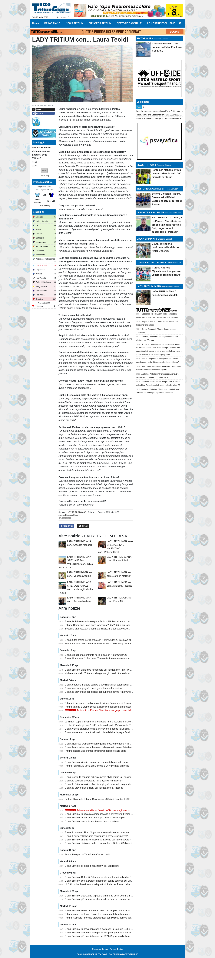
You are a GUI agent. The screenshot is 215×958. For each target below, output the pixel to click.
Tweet (83, 526)
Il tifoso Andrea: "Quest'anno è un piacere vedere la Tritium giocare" (166, 271)
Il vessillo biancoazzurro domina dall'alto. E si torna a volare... (97, 628)
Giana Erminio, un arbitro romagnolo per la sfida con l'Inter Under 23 (101, 670)
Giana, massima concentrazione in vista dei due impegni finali (97, 732)
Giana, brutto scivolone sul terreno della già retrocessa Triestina (98, 747)
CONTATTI (128, 954)
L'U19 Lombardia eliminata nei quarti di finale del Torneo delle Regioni (102, 884)
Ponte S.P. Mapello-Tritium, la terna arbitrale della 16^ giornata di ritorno (103, 643)
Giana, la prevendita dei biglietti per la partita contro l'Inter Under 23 (100, 692)
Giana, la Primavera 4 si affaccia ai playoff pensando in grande (98, 784)
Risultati (44, 175)
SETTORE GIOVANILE (148, 188)
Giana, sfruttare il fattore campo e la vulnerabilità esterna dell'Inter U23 (102, 684)
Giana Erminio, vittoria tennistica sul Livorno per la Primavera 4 (98, 839)
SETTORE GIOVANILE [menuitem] (129, 23)
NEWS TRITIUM (145, 165)
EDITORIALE (143, 38)
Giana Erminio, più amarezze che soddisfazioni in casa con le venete (101, 899)
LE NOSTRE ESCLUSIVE (150, 212)
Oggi (139, 107)
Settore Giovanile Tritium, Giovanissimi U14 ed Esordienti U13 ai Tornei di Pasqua (108, 799)
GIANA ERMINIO (145, 238)
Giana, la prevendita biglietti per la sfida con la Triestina (94, 788)
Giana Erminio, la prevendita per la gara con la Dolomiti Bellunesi (99, 929)
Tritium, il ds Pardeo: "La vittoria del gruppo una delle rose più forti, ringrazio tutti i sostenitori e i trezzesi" (126, 710)
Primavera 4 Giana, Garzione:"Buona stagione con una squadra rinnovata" (110, 810)
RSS (136, 954)
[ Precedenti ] (44, 205)
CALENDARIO (115, 954)
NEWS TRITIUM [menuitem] (74, 23)
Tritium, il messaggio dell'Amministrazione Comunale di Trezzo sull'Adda (102, 703)
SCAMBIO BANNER (86, 954)
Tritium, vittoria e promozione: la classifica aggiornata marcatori (97, 706)
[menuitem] (180, 23)
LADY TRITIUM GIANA (76, 512)
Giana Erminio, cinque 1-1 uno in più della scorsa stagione (95, 817)
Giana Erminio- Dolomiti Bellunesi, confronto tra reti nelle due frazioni (101, 877)
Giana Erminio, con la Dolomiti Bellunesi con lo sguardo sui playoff (100, 880)
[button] (44, 170)
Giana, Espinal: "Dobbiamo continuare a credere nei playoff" (96, 836)
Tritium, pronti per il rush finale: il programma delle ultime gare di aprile (101, 914)
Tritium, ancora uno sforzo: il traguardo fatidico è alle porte (95, 751)
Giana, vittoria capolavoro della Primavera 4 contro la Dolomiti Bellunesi (102, 729)
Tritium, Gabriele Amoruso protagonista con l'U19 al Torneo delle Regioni (102, 917)
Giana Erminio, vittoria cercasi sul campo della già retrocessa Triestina (102, 762)
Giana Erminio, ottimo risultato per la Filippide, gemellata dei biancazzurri (103, 932)
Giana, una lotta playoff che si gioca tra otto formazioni (93, 688)
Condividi (66, 526)
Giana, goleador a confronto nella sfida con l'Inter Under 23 (96, 655)
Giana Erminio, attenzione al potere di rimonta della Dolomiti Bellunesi (102, 895)
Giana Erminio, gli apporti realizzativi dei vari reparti (92, 866)
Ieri (144, 107)
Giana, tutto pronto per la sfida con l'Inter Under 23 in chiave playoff (100, 640)
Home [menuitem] (35, 23)
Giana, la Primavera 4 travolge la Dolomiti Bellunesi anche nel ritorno (101, 621)
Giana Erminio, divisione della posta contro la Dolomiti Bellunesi (98, 843)
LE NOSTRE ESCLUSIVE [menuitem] (161, 23)
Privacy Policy (116, 949)
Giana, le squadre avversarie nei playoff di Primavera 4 (94, 780)
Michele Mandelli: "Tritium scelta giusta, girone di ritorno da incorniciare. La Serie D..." (110, 673)
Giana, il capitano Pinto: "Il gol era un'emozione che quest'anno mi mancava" (105, 832)
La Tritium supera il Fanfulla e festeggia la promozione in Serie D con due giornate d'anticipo (113, 721)
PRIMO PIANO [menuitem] (52, 23)
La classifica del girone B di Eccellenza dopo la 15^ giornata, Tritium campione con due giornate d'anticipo (121, 725)
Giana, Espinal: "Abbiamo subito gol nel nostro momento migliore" (99, 743)
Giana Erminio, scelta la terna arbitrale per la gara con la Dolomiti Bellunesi (104, 910)
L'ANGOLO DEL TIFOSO (150, 262)
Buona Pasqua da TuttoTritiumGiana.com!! (87, 854)
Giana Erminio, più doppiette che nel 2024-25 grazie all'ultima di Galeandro (104, 936)
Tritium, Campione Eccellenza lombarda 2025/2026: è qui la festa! (99, 625)
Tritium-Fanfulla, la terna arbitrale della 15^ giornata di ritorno (96, 765)
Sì (36, 162)
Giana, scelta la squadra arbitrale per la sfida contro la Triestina (98, 777)
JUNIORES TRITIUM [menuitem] (100, 23)
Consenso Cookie (100, 949)
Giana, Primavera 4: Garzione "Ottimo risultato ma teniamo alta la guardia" (104, 658)
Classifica (38, 212)
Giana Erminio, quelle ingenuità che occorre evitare (92, 821)
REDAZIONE (101, 954)
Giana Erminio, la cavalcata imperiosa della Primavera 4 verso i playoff (102, 814)
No (36, 166)
